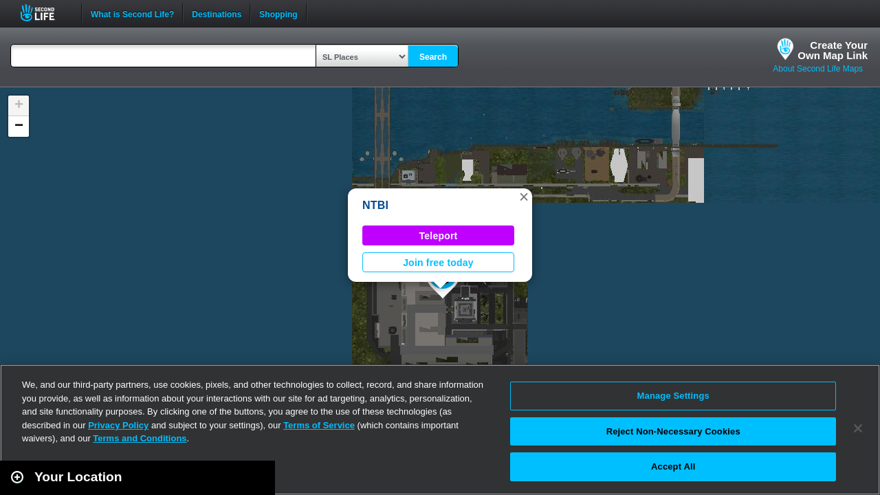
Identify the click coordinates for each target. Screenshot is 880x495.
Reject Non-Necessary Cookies (673, 431)
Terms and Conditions (139, 438)
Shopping (278, 13)
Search (433, 57)
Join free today (438, 262)
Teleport (438, 235)
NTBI (375, 205)
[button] (524, 196)
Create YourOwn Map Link (833, 50)
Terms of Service (319, 425)
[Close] (858, 428)
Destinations (216, 13)
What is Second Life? (132, 13)
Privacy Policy (118, 425)
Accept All (673, 466)
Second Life (45, 12)
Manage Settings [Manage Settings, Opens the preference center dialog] (673, 395)
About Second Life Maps (818, 69)
